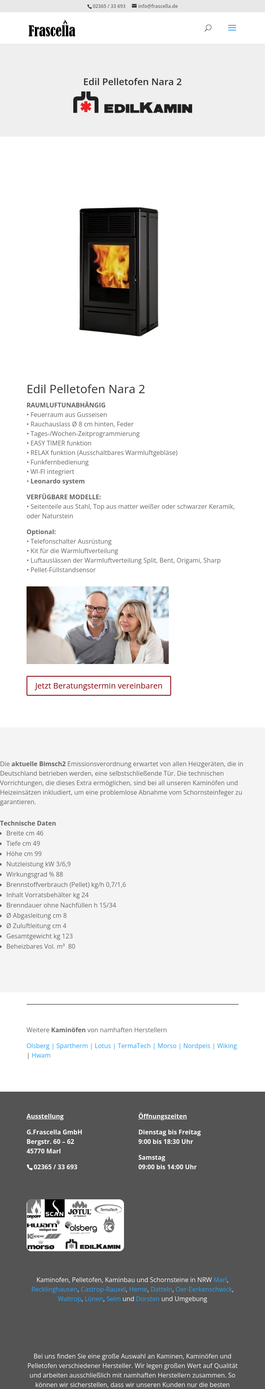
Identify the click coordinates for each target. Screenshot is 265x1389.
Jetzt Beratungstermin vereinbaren (98, 685)
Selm (114, 1298)
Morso (167, 1045)
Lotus (103, 1045)
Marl (220, 1279)
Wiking (227, 1045)
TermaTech (134, 1045)
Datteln (161, 1289)
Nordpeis (196, 1045)
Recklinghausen (54, 1289)
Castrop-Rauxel (103, 1289)
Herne (138, 1289)
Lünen (94, 1298)
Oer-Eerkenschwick (203, 1289)
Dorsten (148, 1298)
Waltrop (69, 1298)
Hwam (41, 1055)
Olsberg (38, 1045)
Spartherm (72, 1045)
